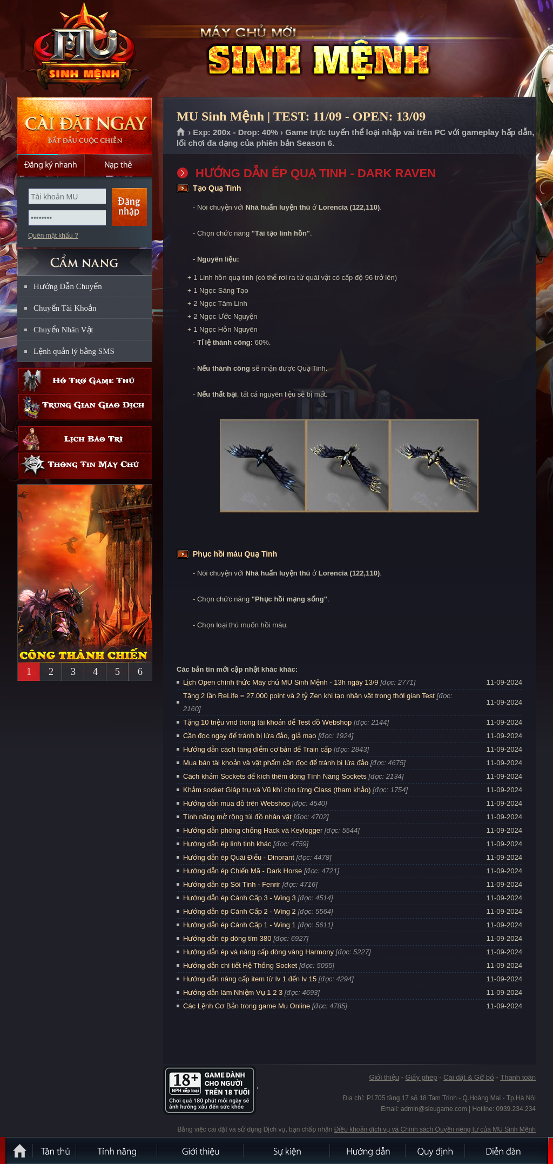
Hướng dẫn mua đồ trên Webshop (236, 803)
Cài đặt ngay (84, 125)
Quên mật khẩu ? (53, 235)
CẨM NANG (84, 257)
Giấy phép (421, 1077)
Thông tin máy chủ (85, 465)
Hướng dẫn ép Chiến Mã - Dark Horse (242, 871)
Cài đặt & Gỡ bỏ (468, 1077)
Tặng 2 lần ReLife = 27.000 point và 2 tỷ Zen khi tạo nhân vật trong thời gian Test (309, 696)
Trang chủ (181, 132)
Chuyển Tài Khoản (65, 308)
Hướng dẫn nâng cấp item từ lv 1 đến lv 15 (249, 979)
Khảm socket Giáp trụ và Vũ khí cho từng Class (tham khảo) (276, 790)
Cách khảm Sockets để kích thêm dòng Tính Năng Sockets (275, 776)
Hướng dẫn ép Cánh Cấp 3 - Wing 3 (239, 898)
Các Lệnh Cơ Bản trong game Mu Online (246, 1006)
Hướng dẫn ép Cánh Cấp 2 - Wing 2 (239, 911)
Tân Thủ (55, 1150)
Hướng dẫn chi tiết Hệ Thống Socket (240, 965)
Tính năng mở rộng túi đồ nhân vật (237, 817)
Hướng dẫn (368, 1150)
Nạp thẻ (118, 165)
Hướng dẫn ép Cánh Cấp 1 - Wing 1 (239, 925)
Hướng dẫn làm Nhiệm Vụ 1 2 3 (232, 992)
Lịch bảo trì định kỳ (85, 439)
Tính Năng (117, 1150)
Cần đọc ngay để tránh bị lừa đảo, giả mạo (249, 736)
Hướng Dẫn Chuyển (67, 286)
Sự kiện (287, 1150)
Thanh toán (518, 1077)
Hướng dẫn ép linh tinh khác (227, 844)
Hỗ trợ (85, 380)
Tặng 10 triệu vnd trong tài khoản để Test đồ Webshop (267, 722)
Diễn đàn (506, 1150)
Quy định (436, 1150)
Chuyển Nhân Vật (63, 329)
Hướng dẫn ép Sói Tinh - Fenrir (231, 884)
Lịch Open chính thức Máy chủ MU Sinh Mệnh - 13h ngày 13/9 (281, 682)
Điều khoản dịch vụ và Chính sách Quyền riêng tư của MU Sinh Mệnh (435, 1129)
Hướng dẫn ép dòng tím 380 (227, 938)
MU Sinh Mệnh (84, 49)
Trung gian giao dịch (85, 407)
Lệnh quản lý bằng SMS (73, 351)
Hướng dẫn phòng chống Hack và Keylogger (254, 830)
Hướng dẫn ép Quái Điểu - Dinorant (238, 857)
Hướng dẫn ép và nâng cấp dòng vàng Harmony (258, 952)
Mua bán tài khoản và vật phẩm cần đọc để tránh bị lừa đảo (275, 763)
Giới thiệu (384, 1077)
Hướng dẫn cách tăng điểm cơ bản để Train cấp (257, 749)
